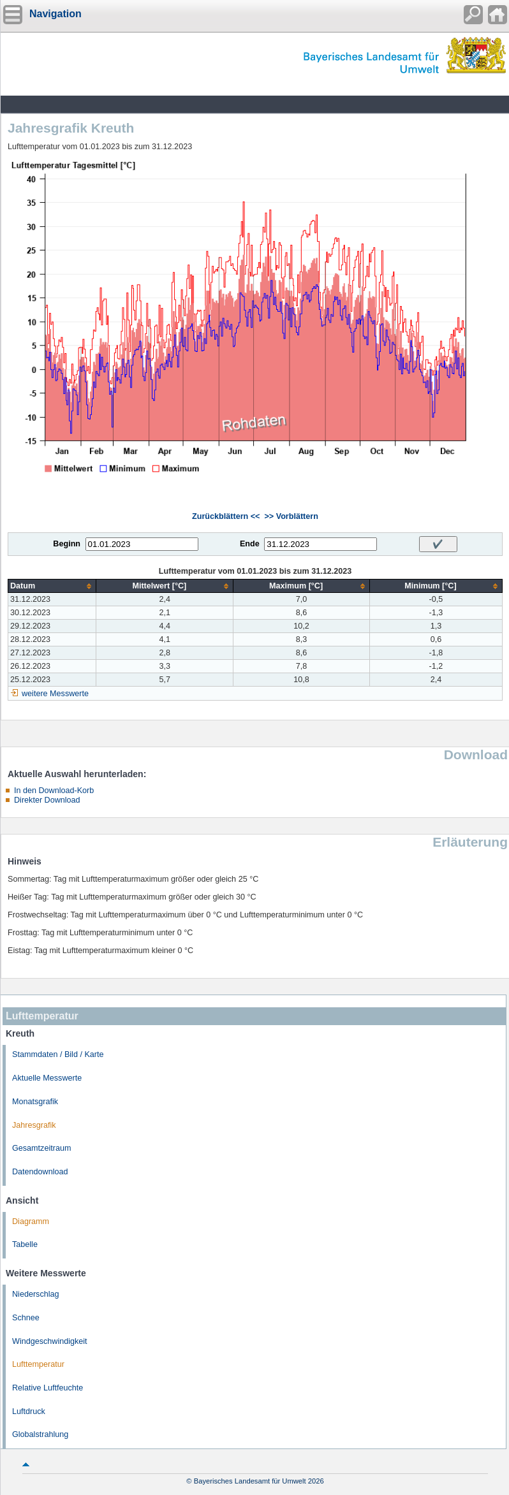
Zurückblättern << (226, 516)
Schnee (26, 1317)
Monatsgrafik (35, 1101)
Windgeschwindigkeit (49, 1341)
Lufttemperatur (38, 1364)
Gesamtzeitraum (41, 1148)
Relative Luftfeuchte (47, 1387)
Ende (250, 543)
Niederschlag (35, 1294)
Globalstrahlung (40, 1434)
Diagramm (30, 1221)
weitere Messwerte (55, 693)
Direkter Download (47, 800)
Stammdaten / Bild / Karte (58, 1054)
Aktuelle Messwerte (47, 1078)
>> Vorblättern (291, 516)
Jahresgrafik (34, 1125)
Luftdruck (28, 1411)
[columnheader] (52, 586)
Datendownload (40, 1171)
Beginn (66, 543)
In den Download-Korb (54, 790)
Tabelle (25, 1244)
